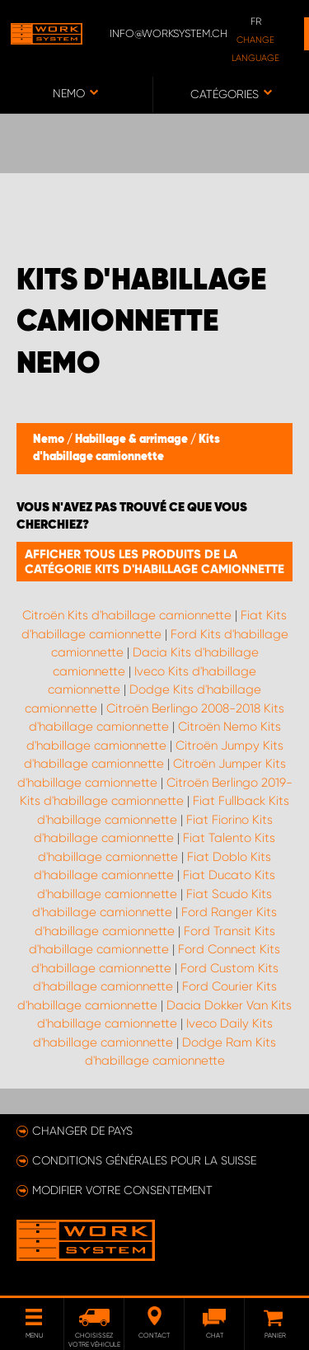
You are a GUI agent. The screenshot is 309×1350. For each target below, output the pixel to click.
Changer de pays (82, 1130)
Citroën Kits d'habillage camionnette (127, 615)
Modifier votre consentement (122, 1190)
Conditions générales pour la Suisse (144, 1160)
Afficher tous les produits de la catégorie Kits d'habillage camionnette (154, 561)
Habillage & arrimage (132, 439)
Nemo (50, 439)
